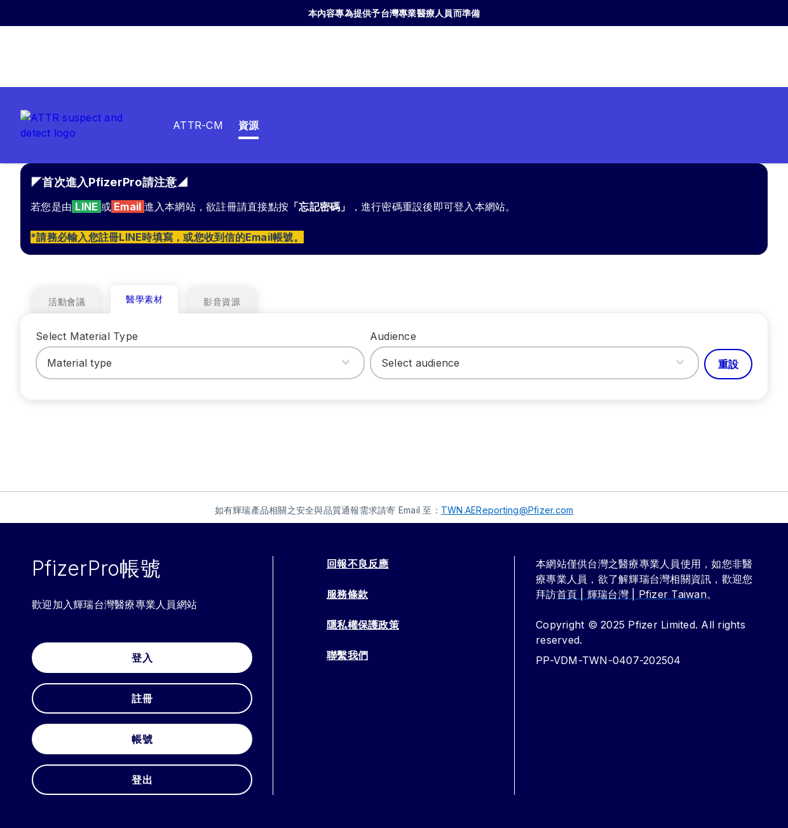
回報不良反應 (358, 563)
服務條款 (347, 594)
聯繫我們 (347, 655)
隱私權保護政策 (363, 624)
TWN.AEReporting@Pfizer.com (507, 510)
